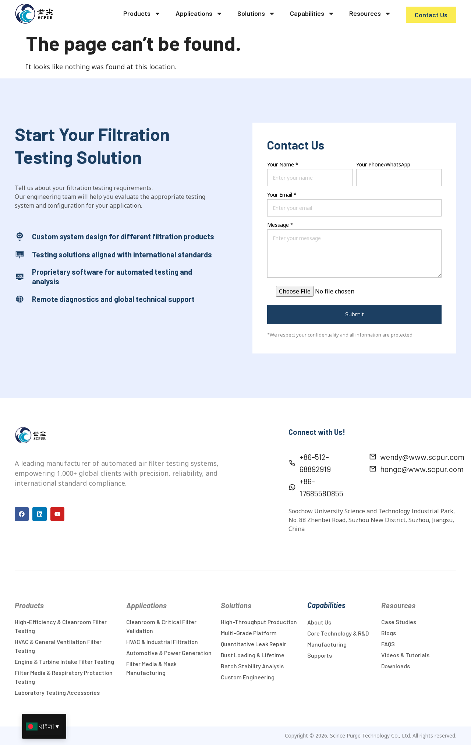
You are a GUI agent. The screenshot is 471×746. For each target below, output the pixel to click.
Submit (354, 314)
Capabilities (312, 14)
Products (142, 14)
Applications (199, 14)
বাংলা (46, 726)
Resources (370, 14)
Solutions (256, 14)
